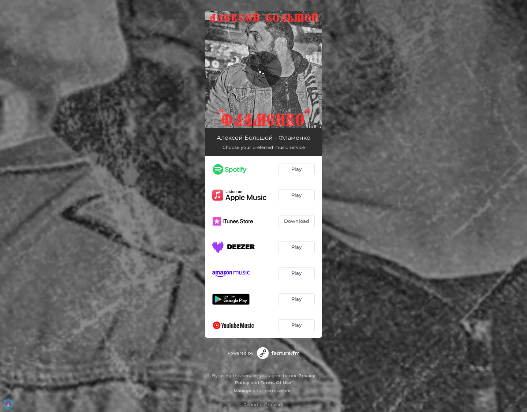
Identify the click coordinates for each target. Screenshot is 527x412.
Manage (242, 390)
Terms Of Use (276, 382)
